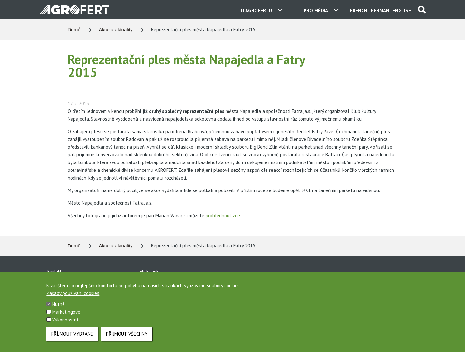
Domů (74, 29)
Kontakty (55, 271)
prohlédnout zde (223, 215)
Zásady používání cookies (72, 299)
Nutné (58, 310)
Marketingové (66, 318)
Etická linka (150, 271)
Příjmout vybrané (72, 340)
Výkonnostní (65, 326)
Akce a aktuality (116, 29)
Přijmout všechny (127, 340)
